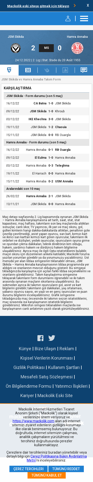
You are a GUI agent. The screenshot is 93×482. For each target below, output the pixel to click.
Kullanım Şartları (64, 367)
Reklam (67, 348)
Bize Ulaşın (45, 348)
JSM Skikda (16, 37)
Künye (25, 348)
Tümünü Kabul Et (46, 475)
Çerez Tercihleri (28, 469)
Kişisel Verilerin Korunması (46, 358)
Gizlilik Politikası (29, 367)
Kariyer (27, 395)
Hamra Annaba (77, 37)
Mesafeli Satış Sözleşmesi (47, 376)
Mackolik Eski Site (55, 395)
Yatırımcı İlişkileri (71, 386)
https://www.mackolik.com (33, 421)
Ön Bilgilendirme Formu (28, 386)
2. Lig (37, 60)
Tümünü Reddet (66, 469)
